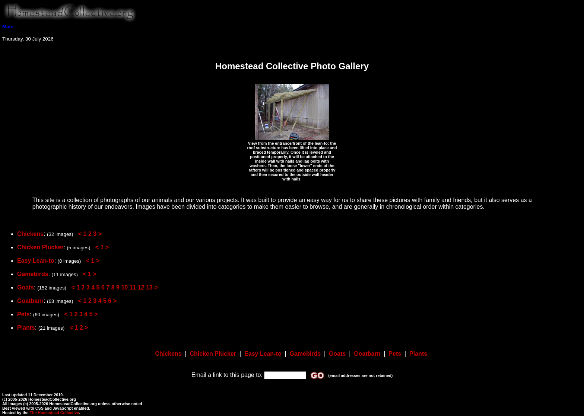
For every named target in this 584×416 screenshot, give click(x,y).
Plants (26, 327)
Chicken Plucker (40, 247)
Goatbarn (30, 301)
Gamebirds (32, 274)
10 (124, 287)
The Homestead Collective (54, 412)
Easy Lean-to (35, 260)
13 (149, 287)
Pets (23, 314)
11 (133, 287)
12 (141, 287)
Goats (25, 287)
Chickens (30, 234)
